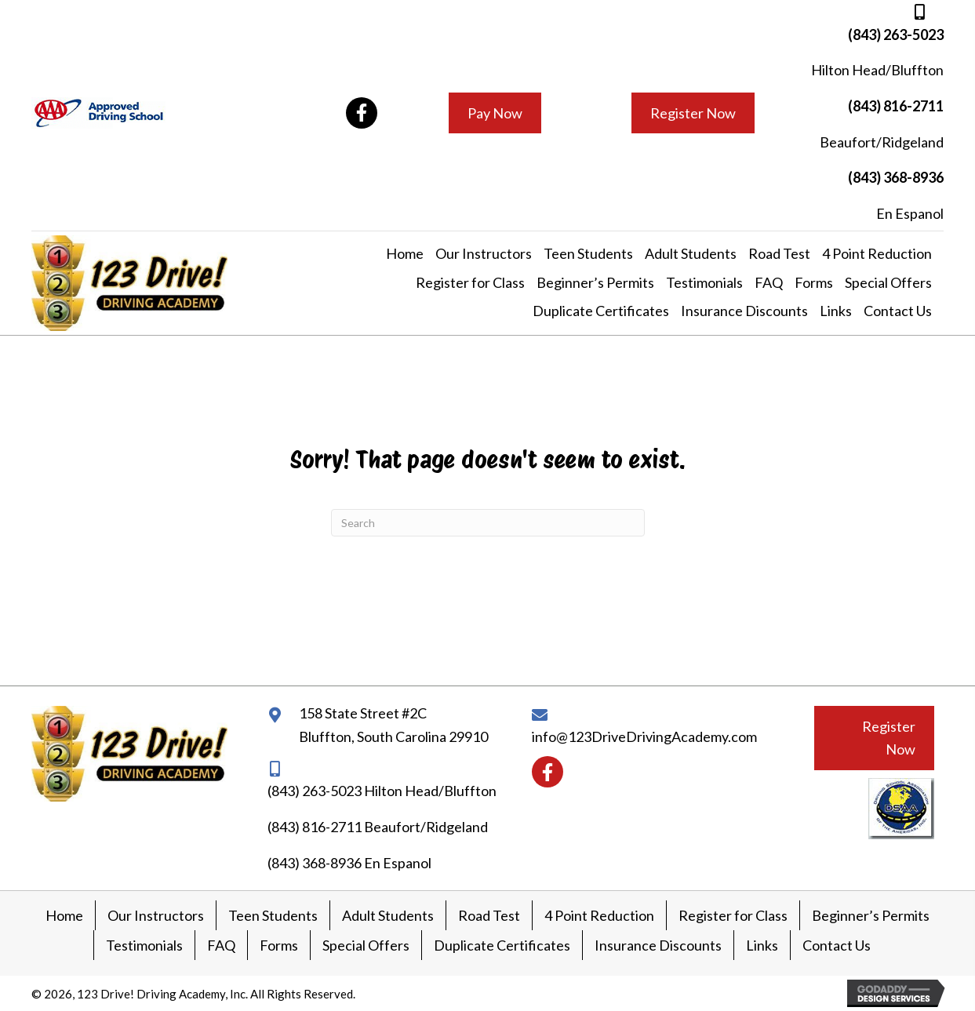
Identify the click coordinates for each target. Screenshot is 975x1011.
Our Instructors (155, 915)
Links (762, 945)
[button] (361, 113)
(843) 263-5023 (896, 34)
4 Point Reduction (599, 915)
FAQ (221, 945)
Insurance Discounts (658, 945)
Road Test (489, 915)
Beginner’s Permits (871, 915)
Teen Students (273, 915)
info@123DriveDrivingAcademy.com (644, 736)
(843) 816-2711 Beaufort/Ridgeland (377, 826)
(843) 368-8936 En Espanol (349, 862)
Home (64, 915)
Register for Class (733, 915)
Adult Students (388, 915)
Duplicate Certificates (502, 945)
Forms (279, 945)
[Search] (488, 522)
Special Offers (365, 945)
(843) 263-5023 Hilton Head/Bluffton (382, 790)
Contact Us (836, 945)
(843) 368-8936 (896, 177)
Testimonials (144, 945)
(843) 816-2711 (896, 106)
